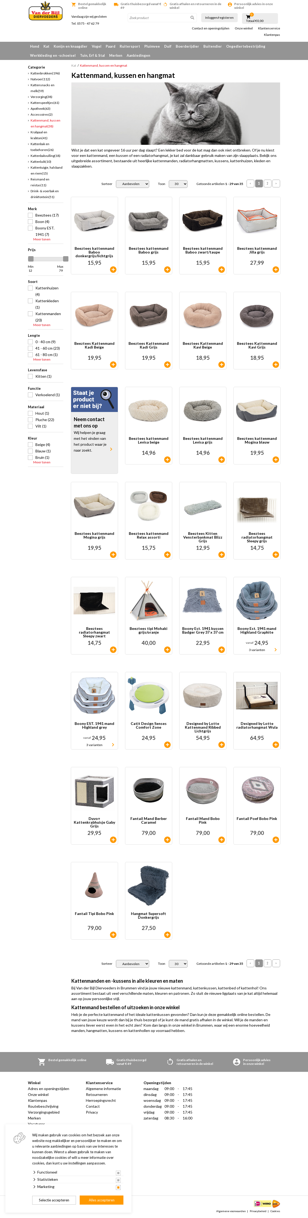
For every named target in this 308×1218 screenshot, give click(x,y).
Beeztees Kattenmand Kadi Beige (94, 345)
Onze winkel (244, 28)
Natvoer (40, 79)
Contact (93, 1106)
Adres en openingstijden (48, 1088)
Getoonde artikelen (219, 184)
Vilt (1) (40, 426)
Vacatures (36, 1124)
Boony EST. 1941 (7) (44, 231)
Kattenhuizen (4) (46, 291)
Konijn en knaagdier (70, 46)
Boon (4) (42, 221)
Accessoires (42, 114)
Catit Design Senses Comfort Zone (149, 725)
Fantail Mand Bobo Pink (203, 820)
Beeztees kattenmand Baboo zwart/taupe (203, 250)
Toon (161, 184)
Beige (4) (42, 444)
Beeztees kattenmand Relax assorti (148, 535)
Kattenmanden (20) (48, 316)
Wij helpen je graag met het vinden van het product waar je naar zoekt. (90, 441)
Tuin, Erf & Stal (92, 55)
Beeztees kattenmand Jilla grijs (257, 250)
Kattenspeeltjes (45, 103)
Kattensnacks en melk (42, 88)
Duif (167, 46)
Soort (33, 281)
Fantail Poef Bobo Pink (257, 819)
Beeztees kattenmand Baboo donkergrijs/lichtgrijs (94, 252)
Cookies (275, 1211)
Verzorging (41, 97)
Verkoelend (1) (47, 394)
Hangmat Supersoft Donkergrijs (148, 916)
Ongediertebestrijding (245, 46)
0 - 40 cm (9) (45, 341)
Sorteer (106, 184)
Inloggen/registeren (219, 18)
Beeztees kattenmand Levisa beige (148, 440)
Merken (115, 55)
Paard (110, 46)
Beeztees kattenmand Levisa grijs (203, 440)
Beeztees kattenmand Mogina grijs (94, 535)
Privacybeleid (258, 1211)
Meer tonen (41, 239)
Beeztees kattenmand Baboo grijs (148, 250)
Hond (34, 46)
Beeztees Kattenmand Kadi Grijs (149, 345)
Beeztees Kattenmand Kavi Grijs (257, 345)
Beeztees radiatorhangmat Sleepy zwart (94, 632)
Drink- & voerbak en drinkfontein (45, 194)
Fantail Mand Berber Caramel (148, 820)
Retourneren (97, 1094)
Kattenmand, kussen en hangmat (45, 123)
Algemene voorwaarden (231, 1211)
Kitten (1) (43, 376)
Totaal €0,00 (254, 20)
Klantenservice (269, 28)
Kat (46, 46)
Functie (34, 388)
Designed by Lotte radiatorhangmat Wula (257, 725)
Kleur (32, 438)
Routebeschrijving (43, 1106)
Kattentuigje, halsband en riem (47, 170)
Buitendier (212, 46)
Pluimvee (152, 46)
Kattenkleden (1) (47, 303)
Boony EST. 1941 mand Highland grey (94, 725)
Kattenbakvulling (45, 156)
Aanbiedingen (138, 55)
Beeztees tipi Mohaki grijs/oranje (148, 630)
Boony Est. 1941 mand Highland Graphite (256, 630)
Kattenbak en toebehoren (42, 147)
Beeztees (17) (47, 215)
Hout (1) (42, 413)
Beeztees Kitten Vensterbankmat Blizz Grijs (202, 537)
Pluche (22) (44, 419)
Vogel (96, 46)
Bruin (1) (42, 457)
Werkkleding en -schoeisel (53, 55)
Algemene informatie (103, 1088)
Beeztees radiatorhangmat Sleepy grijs (257, 537)
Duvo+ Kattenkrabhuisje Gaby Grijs (94, 822)
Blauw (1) (43, 451)
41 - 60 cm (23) (47, 348)
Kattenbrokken (45, 73)
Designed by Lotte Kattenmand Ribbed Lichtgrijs (203, 727)
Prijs (32, 250)
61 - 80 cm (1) (46, 354)
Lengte (34, 335)
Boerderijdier (187, 46)
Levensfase (37, 370)
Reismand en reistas (40, 182)
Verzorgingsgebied (44, 1112)
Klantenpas (272, 34)
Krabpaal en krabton (39, 135)
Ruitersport (130, 46)
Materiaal (36, 407)
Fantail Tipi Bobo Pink (94, 914)
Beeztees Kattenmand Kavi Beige (203, 345)
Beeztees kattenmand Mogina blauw (257, 440)
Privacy (92, 1112)
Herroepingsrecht (101, 1100)
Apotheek (40, 109)
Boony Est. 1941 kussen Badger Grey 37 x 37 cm (202, 630)
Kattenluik (41, 162)
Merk (32, 209)
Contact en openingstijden (210, 28)
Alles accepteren (102, 1200)
